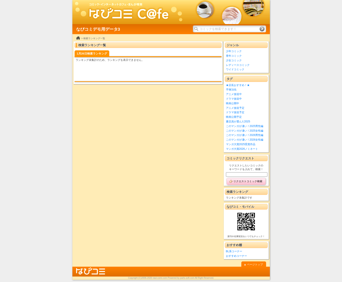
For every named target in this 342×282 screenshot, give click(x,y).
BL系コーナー (234, 251)
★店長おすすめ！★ (238, 85)
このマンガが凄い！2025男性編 (244, 126)
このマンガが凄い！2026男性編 (244, 135)
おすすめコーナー (236, 255)
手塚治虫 (231, 89)
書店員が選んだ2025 (238, 121)
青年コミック (234, 55)
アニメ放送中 (234, 94)
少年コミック (234, 51)
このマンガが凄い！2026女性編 (244, 139)
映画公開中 (232, 103)
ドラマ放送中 (234, 98)
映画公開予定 (234, 116)
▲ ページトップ (253, 264)
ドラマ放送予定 (235, 112)
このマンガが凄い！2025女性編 (244, 130)
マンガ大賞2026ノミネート (242, 148)
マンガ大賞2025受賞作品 (241, 144)
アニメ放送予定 (235, 107)
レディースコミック (238, 65)
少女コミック (234, 60)
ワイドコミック (235, 69)
